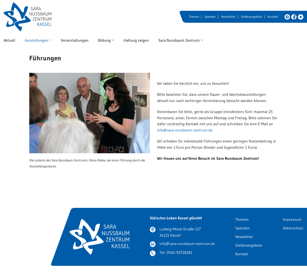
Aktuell (9, 40)
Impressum (292, 219)
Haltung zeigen (136, 40)
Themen (194, 16)
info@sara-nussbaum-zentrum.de (185, 130)
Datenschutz (293, 228)
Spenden (210, 16)
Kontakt (272, 16)
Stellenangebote (251, 16)
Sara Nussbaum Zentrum (180, 40)
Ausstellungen (38, 40)
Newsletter (228, 16)
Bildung (106, 40)
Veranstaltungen (75, 40)
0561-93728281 (179, 252)
